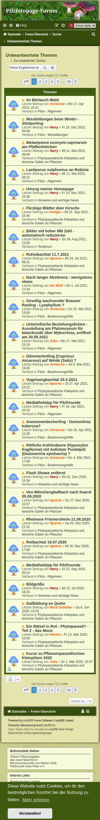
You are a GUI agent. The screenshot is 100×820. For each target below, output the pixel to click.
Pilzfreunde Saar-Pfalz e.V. (27, 766)
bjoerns (56, 258)
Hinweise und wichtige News (58, 200)
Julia (53, 341)
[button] (26, 81)
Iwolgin (55, 212)
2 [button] (40, 81)
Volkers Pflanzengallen (25, 756)
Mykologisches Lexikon (25, 781)
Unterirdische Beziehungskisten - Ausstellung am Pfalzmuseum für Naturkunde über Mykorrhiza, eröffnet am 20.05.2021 (56, 330)
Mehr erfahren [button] (35, 800)
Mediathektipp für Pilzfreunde (53, 402)
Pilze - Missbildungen (53, 135)
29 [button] (69, 81)
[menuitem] (21, 25)
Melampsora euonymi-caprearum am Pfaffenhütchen (54, 144)
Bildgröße (35, 584)
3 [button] (46, 81)
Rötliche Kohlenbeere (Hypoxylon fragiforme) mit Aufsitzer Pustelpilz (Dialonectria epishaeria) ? (55, 449)
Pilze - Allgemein (50, 111)
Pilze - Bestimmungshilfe (55, 316)
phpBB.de (49, 725)
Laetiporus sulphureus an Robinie (57, 170)
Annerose (57, 104)
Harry (54, 127)
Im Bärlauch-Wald (42, 100)
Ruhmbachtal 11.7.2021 (47, 254)
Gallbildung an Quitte (45, 603)
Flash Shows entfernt (45, 473)
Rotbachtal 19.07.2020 (46, 542)
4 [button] (52, 81)
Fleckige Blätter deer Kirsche (52, 208)
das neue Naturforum (24, 759)
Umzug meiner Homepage (50, 189)
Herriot (55, 634)
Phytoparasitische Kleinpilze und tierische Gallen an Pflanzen (53, 160)
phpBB (27, 720)
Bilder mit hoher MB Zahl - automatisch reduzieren (48, 233)
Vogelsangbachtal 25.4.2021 (51, 379)
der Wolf (56, 285)
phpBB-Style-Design (62, 729)
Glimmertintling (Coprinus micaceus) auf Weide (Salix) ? (49, 358)
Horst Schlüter (61, 607)
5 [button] (58, 81)
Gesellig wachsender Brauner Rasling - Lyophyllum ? (51, 303)
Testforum (45, 247)
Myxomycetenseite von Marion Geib (33, 763)
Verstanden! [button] (30, 813)
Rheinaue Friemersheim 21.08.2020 (58, 519)
